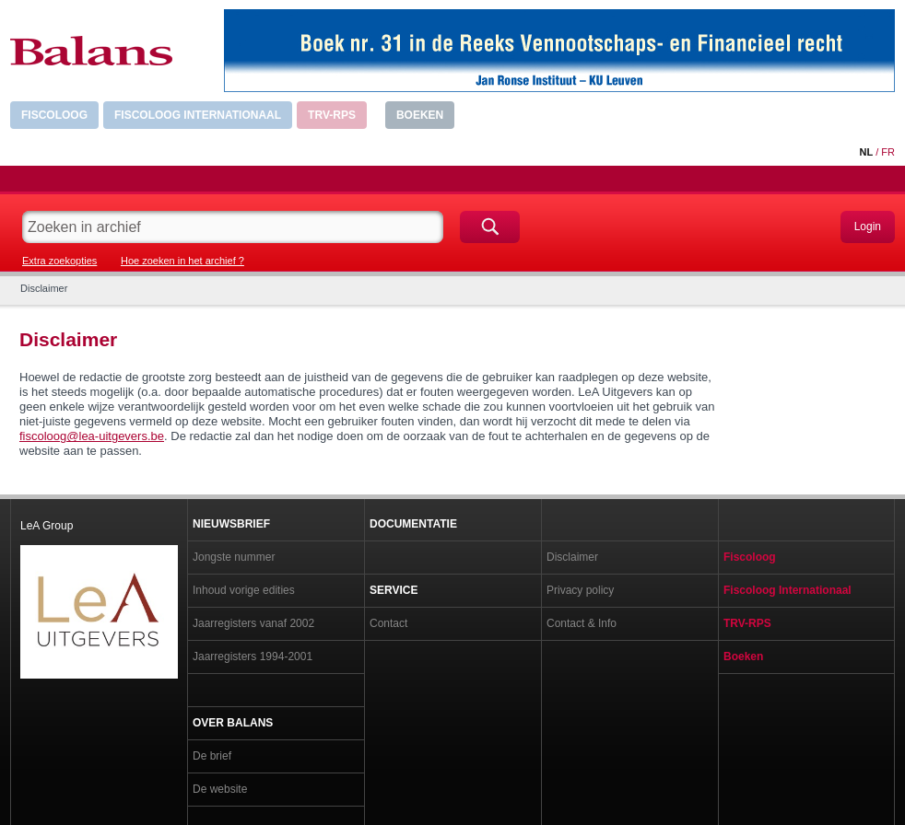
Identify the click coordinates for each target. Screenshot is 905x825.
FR (888, 151)
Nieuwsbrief (231, 523)
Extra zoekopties (59, 260)
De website (220, 789)
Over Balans (233, 722)
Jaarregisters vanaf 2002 (253, 623)
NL (866, 151)
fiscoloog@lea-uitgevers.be (91, 436)
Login (867, 226)
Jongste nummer (234, 557)
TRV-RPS (332, 115)
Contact (388, 623)
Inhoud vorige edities (244, 590)
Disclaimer (572, 557)
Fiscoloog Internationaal (197, 115)
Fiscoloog (54, 115)
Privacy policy (580, 590)
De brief (212, 755)
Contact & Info (582, 623)
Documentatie (413, 523)
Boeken (419, 115)
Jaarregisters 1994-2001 (252, 656)
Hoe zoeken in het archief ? (182, 260)
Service (393, 590)
